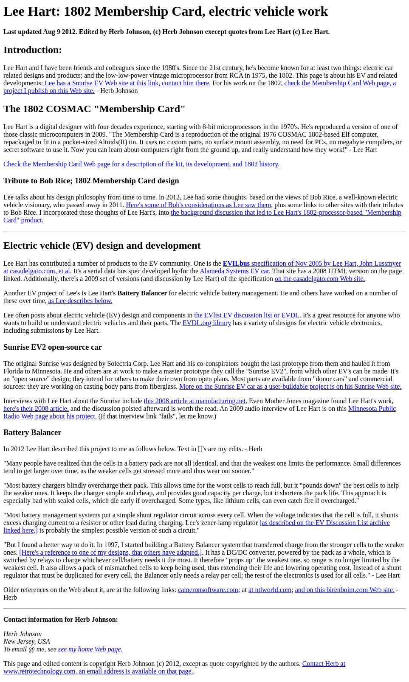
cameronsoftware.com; (209, 589)
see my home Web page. (90, 649)
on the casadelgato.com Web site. (320, 278)
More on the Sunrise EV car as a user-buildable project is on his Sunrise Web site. (290, 386)
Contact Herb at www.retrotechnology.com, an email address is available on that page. (174, 667)
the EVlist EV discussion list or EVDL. (247, 315)
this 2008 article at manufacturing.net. (195, 400)
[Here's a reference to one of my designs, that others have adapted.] (110, 552)
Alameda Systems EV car (234, 271)
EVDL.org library (207, 322)
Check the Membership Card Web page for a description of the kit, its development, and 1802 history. (141, 164)
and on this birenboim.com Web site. (345, 589)
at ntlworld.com (269, 589)
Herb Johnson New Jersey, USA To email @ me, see (30, 641)
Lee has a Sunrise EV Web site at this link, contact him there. (128, 83)
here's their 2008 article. (36, 408)
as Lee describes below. (80, 300)
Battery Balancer (32, 432)
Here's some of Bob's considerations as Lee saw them (198, 204)
